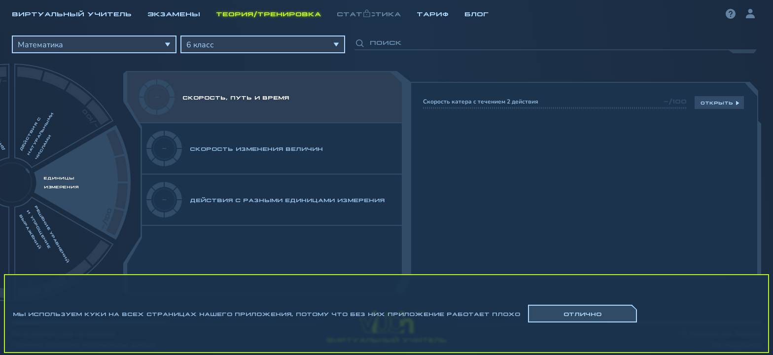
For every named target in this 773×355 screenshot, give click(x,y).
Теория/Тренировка (268, 13)
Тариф (433, 13)
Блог (476, 13)
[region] (386, 163)
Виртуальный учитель (72, 13)
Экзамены (173, 13)
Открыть (717, 103)
